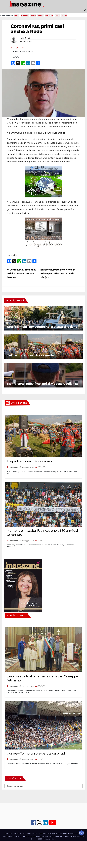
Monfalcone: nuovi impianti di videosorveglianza (42, 383)
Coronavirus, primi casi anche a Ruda (37, 28)
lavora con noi (32, 833)
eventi (16, 15)
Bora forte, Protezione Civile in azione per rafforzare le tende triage (57, 273)
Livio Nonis (25, 38)
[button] (85, 10)
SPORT (40, 540)
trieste (33, 15)
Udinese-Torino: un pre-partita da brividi (36, 753)
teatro (57, 15)
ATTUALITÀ (42, 467)
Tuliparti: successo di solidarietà (30, 355)
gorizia (64, 15)
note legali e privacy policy (58, 833)
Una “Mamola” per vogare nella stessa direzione (42, 326)
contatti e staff (19, 833)
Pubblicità (42, 833)
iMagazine (8, 833)
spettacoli (49, 15)
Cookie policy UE (75, 833)
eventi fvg (24, 15)
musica (40, 15)
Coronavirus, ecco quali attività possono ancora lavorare (21, 273)
